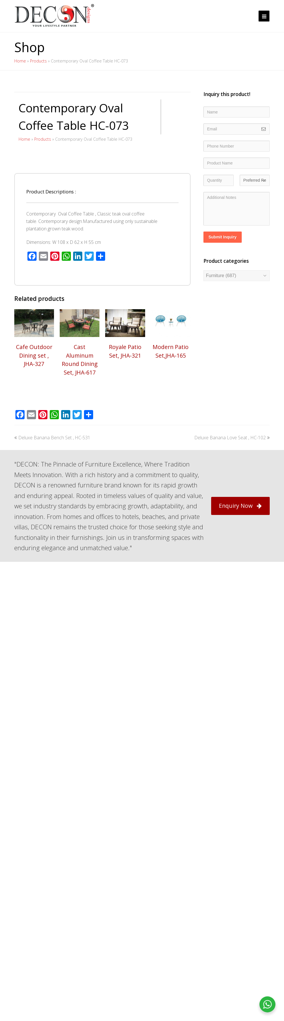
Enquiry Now (240, 650)
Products (38, 61)
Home (20, 61)
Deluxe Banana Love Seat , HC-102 (232, 582)
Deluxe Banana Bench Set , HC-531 (52, 582)
